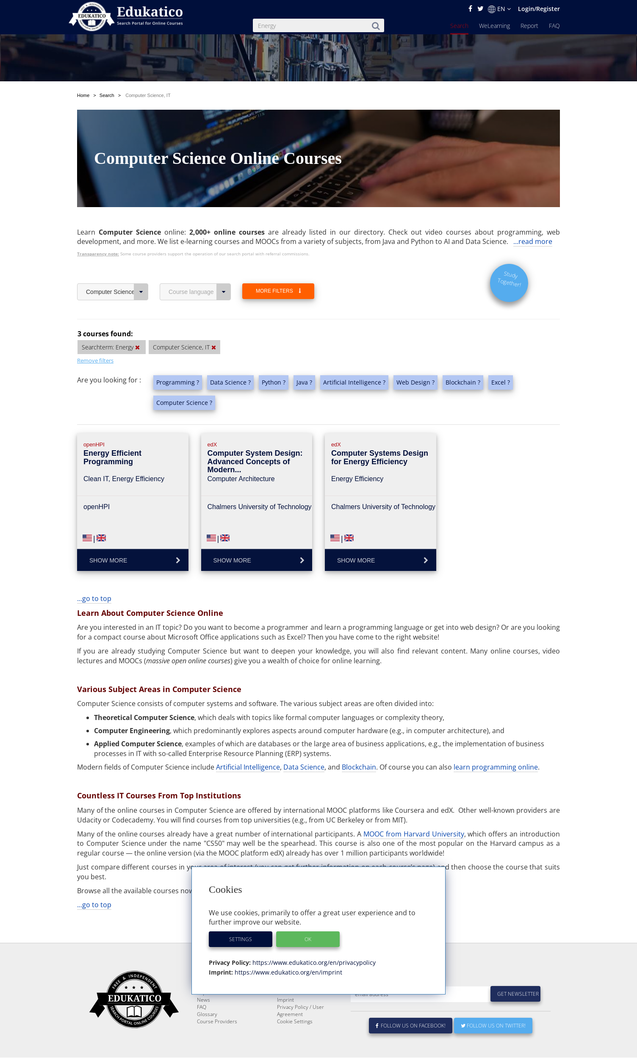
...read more (532, 241)
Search (459, 26)
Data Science (303, 767)
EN (499, 9)
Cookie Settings (295, 1041)
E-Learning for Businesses (307, 1005)
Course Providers (217, 1041)
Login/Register (539, 9)
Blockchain (359, 767)
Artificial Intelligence (248, 767)
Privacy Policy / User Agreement (300, 1031)
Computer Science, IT (117, 291)
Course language (200, 291)
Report (529, 26)
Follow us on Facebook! (411, 1046)
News (203, 1020)
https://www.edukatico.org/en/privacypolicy (313, 962)
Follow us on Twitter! (493, 1046)
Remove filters (95, 360)
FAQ (554, 26)
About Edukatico (295, 998)
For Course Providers (301, 1012)
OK (308, 939)
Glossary (207, 1034)
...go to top (94, 598)
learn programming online (496, 767)
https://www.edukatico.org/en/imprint (287, 972)
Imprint (285, 1020)
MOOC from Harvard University (413, 834)
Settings (240, 939)
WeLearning (494, 26)
